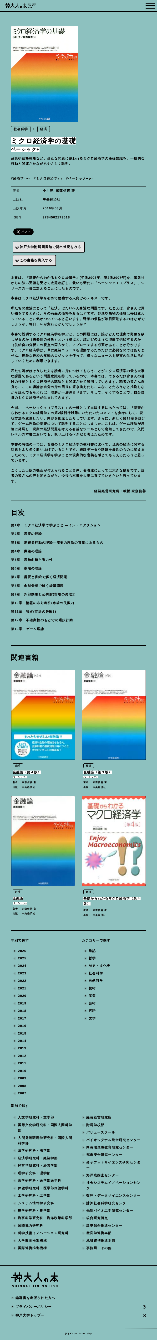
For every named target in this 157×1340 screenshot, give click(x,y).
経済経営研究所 (99, 1119)
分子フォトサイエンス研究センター (113, 1166)
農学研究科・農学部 (34, 1212)
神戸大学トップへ (29, 1317)
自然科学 (96, 982)
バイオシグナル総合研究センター (113, 1141)
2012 (22, 1057)
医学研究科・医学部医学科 (39, 1182)
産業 (92, 997)
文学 (92, 1019)
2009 (22, 1079)
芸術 (92, 1004)
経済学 (21, 178)
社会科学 (21, 129)
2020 (22, 997)
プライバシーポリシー (33, 1308)
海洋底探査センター (102, 1176)
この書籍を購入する (36, 260)
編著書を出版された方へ (35, 1299)
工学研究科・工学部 (34, 1197)
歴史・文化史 (99, 967)
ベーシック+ (80, 178)
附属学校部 (95, 1126)
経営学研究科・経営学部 (38, 1167)
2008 (22, 1087)
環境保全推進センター (104, 1227)
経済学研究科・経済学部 (38, 1159)
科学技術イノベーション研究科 (43, 1234)
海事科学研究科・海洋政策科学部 (45, 1219)
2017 (22, 1019)
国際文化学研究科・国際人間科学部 (45, 1128)
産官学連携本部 (99, 1234)
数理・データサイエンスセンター (113, 1197)
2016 (22, 1027)
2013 (22, 1049)
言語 (92, 1012)
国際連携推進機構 (32, 1249)
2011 (22, 1064)
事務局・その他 (99, 1249)
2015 (22, 1034)
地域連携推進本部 (100, 1242)
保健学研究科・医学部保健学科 (43, 1189)
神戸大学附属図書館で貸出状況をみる (50, 247)
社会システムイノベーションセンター (113, 1186)
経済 (43, 129)
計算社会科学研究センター (108, 1204)
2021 (22, 989)
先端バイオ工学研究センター (109, 1212)
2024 (22, 967)
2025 (22, 960)
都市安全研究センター (104, 1156)
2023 (22, 974)
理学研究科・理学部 (34, 1174)
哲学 (92, 960)
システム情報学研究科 (36, 1204)
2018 (22, 1012)
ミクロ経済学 (49, 178)
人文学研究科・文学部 (36, 1119)
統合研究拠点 (97, 1219)
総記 (92, 952)
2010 (22, 1072)
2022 (22, 982)
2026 (22, 952)
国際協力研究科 (30, 1227)
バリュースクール (100, 1134)
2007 (22, 1095)
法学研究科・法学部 (34, 1152)
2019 (22, 1004)
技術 (92, 989)
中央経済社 (52, 199)
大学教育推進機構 (32, 1242)
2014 (22, 1042)
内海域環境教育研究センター (109, 1149)
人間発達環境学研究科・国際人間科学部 (45, 1141)
